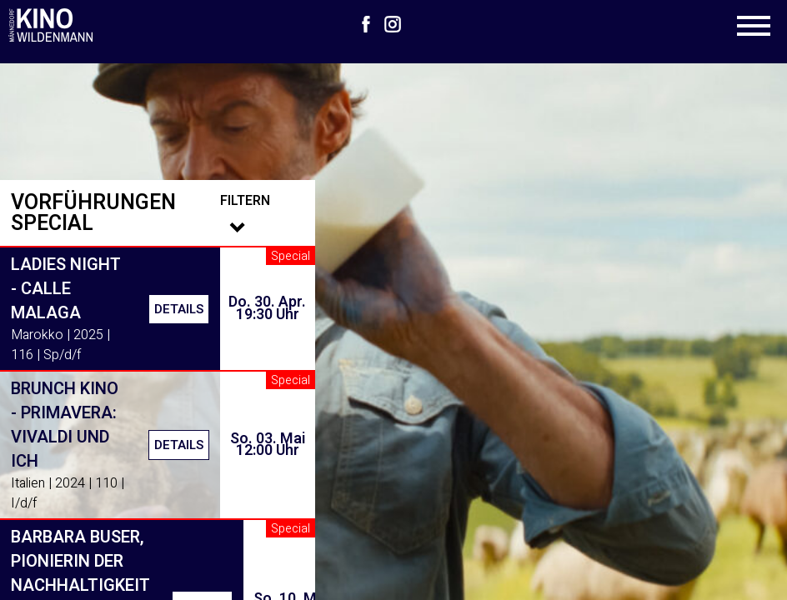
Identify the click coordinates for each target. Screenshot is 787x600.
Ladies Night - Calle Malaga (66, 288)
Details (178, 309)
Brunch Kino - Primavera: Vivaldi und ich (64, 425)
